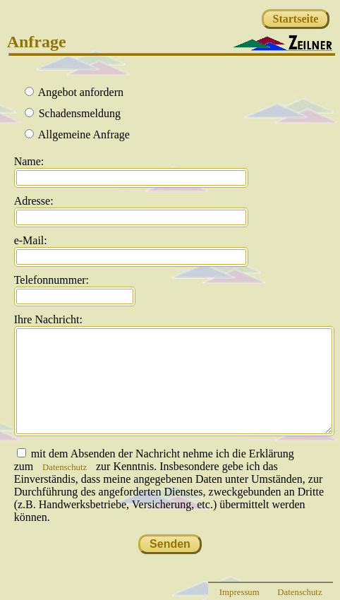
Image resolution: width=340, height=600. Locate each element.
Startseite (296, 19)
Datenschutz (64, 467)
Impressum (239, 592)
